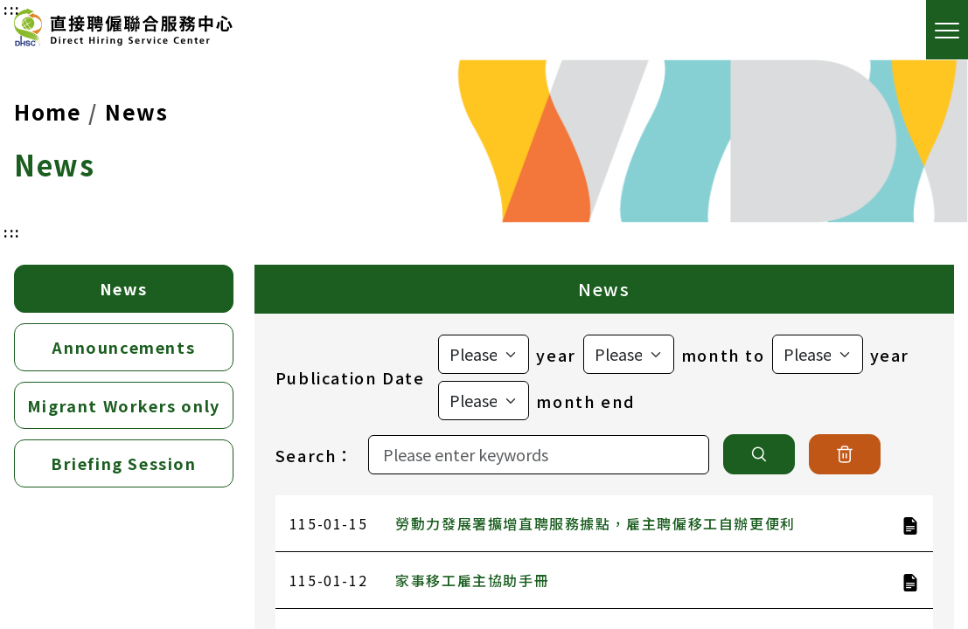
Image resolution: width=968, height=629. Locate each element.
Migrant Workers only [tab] (123, 405)
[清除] (845, 454)
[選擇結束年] (817, 354)
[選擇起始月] (628, 354)
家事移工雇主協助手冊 (472, 580)
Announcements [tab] (123, 346)
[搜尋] (759, 454)
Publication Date (350, 377)
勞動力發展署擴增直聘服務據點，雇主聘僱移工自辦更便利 (595, 523)
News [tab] (124, 288)
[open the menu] (947, 29)
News (136, 111)
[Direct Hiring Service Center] (123, 30)
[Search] (538, 454)
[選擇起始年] (483, 354)
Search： (314, 455)
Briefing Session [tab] (124, 463)
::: (12, 231)
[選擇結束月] (483, 400)
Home (47, 111)
